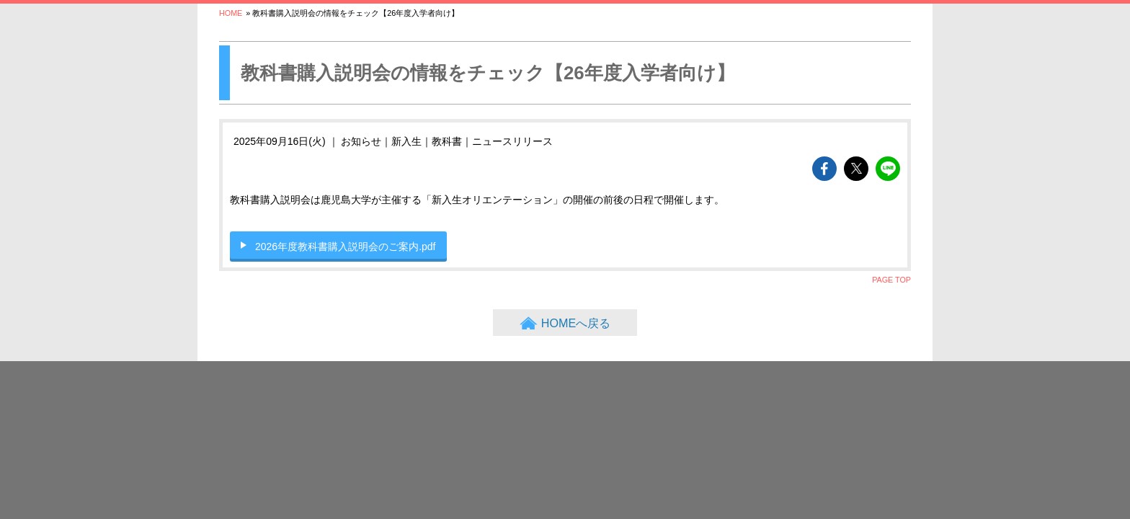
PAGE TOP (891, 279)
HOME (230, 13)
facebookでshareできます (824, 168)
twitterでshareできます (856, 168)
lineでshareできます (888, 168)
